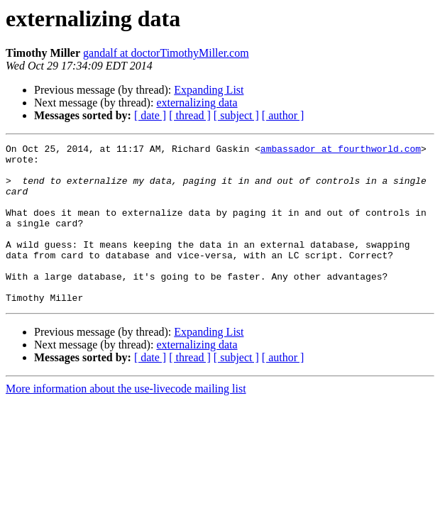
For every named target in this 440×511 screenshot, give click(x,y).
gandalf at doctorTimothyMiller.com (166, 53)
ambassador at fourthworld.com (340, 150)
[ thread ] (190, 115)
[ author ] (283, 115)
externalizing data (196, 103)
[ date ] (150, 115)
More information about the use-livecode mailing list (126, 420)
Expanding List (208, 90)
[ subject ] (236, 115)
